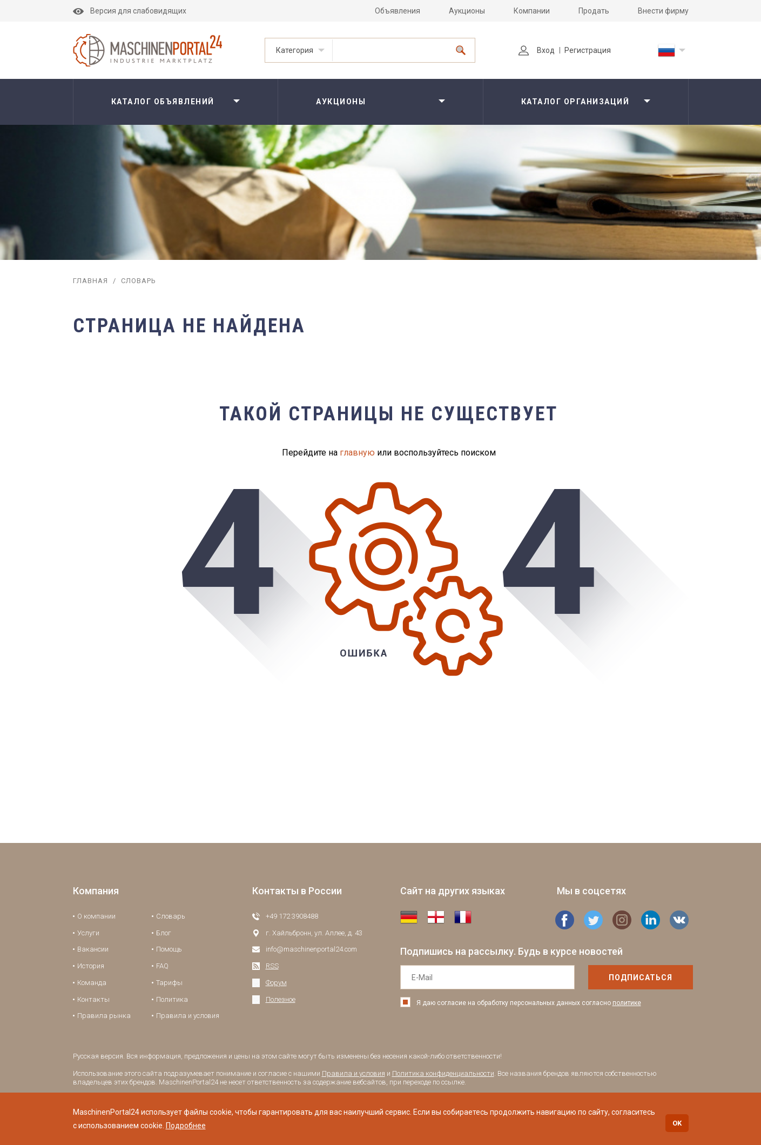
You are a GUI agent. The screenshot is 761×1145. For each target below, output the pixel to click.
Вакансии (93, 949)
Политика (172, 999)
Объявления (397, 10)
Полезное (280, 999)
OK (677, 1123)
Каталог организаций (575, 101)
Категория (294, 50)
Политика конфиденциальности (443, 1073)
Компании (532, 10)
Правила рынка (104, 1016)
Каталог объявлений (162, 101)
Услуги (88, 933)
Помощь (169, 949)
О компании (96, 916)
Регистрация (587, 50)
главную (357, 452)
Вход (536, 50)
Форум (276, 983)
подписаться (617, 977)
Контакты (93, 999)
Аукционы (467, 10)
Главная (90, 281)
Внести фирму (663, 10)
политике (626, 1003)
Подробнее (186, 1125)
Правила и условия (187, 1016)
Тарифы (169, 983)
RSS (272, 966)
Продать (593, 10)
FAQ (162, 966)
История (90, 966)
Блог (163, 933)
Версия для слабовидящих (129, 10)
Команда (91, 983)
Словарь (170, 916)
